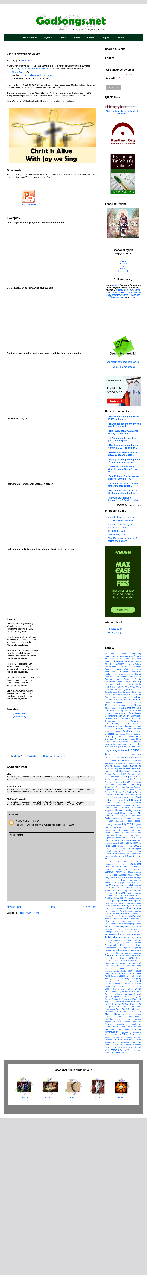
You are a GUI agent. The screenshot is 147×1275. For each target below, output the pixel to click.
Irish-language (129, 997)
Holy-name (118, 975)
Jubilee (138, 1009)
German (129, 944)
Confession (136, 875)
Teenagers (136, 1179)
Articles (137, 824)
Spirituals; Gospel (122, 1154)
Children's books (124, 863)
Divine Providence (120, 899)
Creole (117, 889)
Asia (139, 826)
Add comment (16, 835)
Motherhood (135, 1048)
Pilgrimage (109, 1078)
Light (118, 1024)
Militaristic (129, 1042)
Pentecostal (136, 1071)
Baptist (138, 834)
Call (115, 847)
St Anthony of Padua (128, 1156)
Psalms (121, 1091)
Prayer (116, 1084)
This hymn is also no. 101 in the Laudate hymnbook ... (123, 491)
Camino (138, 847)
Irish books (115, 998)
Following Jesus (127, 934)
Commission (135, 870)
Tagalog (108, 1179)
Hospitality (119, 978)
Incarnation (109, 992)
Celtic (119, 857)
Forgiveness (118, 936)
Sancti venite (136, 1123)
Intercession (120, 995)
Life (112, 1024)
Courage (128, 883)
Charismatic (135, 857)
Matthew (108, 1037)
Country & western (114, 883)
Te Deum (117, 1179)
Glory (138, 947)
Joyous (130, 1008)
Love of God (135, 1027)
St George (116, 1161)
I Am (124, 985)
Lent (123, 266)
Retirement (124, 1113)
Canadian (126, 849)
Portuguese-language (126, 1081)
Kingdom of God (118, 1013)
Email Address (113, 78)
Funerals (122, 942)
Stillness (137, 1174)
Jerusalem (122, 1003)
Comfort (108, 871)
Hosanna (109, 978)
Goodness (109, 960)
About (120, 38)
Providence (130, 1089)
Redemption (124, 1105)
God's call (109, 952)
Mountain (108, 1050)
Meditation (109, 1040)
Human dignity (133, 978)
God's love (119, 952)
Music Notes (118, 292)
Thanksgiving (119, 1181)
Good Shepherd (132, 957)
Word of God (134, 1204)
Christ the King (133, 865)
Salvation (114, 1123)
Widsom (108, 1205)
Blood (117, 841)
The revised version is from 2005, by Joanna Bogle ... (122, 453)
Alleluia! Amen (18, 72)
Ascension (109, 826)
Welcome (129, 1202)
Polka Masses (111, 1081)
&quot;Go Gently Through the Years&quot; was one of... (124, 460)
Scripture (118, 1130)
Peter (116, 1076)
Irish (107, 997)
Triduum (117, 1192)
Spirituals (108, 1154)
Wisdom (116, 1204)
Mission (129, 1045)
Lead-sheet (135, 1021)
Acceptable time (111, 811)
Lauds (117, 1021)
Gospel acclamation (132, 960)
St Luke (130, 1164)
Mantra (108, 1032)
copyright (124, 1210)
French (126, 939)
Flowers (108, 931)
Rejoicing (137, 1105)
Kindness (122, 1011)
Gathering (136, 942)
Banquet (108, 834)
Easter (23, 756)
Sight (115, 1143)
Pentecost (123, 271)
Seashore (114, 1133)
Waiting (124, 1199)
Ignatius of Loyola (134, 985)
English (108, 907)
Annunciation (110, 824)
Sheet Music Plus (124, 290)
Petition (124, 1076)
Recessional (110, 1102)
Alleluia (16, 756)
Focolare (116, 931)
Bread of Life (118, 844)
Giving (124, 947)
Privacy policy (114, 632)
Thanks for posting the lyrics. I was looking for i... (124, 425)
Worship (115, 1207)
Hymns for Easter (19, 714)
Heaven (137, 968)
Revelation (136, 1113)
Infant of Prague (133, 992)
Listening (127, 1024)
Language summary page (130, 1016)
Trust (132, 1191)
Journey (116, 1008)
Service (121, 1138)
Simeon (129, 1143)
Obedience (136, 1060)
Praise (108, 1083)
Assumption (110, 829)
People (76, 38)
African (137, 813)
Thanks (108, 1181)
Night (107, 1060)
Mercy (112, 1042)
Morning (137, 1045)
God (124, 949)
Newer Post (14, 906)
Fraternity (108, 939)
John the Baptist (133, 1006)
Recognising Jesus (130, 1102)
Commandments (120, 871)
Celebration (110, 857)
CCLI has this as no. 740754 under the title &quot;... (123, 484)
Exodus (117, 923)
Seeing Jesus (112, 1136)
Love (124, 1026)
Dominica (108, 901)
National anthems (113, 1053)
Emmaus (126, 904)
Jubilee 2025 (111, 1011)
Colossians (129, 868)
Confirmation (110, 878)
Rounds (130, 1115)
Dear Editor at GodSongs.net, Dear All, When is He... (123, 477)
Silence (122, 1143)
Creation (119, 886)
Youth (107, 1210)
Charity (138, 860)
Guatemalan (124, 965)
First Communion (122, 928)
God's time (116, 955)
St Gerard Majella (130, 1161)
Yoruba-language (134, 1207)
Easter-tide (110, 904)
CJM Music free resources (120, 521)
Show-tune (136, 1141)
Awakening (123, 831)
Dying (131, 901)
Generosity (110, 944)
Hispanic (116, 970)
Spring (134, 1154)
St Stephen (133, 1169)
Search (90, 38)
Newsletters (126, 1058)
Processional (136, 1087)
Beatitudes (128, 836)
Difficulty (109, 893)
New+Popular (30, 38)
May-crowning (135, 1037)
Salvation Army (124, 1123)
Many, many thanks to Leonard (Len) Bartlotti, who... (124, 499)
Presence (136, 1084)
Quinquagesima (123, 1100)
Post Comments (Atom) (29, 913)
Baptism (115, 834)
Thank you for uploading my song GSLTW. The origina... (123, 446)
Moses (107, 1048)
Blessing (137, 839)
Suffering (109, 1176)
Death (138, 889)
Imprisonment (135, 990)
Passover (129, 1068)
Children (110, 862)
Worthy (123, 1207)
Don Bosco (117, 901)
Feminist (108, 928)
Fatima (122, 926)
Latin (119, 1019)
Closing (119, 868)
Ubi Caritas (126, 1194)
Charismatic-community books (118, 860)
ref (64, 66)
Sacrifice (115, 1120)
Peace (116, 1071)
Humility (108, 982)
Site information (119, 1146)
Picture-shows (135, 1076)
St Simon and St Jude (115, 1169)
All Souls (136, 816)
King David (131, 1011)
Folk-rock (131, 931)
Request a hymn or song (123, 367)
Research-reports (123, 1110)
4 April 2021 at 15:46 (30, 821)
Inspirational (110, 995)
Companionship (111, 876)
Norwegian (114, 1060)
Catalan (126, 854)
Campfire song (111, 849)
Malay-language (134, 1029)
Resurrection (59, 756)
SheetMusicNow (118, 297)
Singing (108, 1146)
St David (126, 1159)
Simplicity (137, 1143)
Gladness (131, 947)
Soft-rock (129, 1149)
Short (127, 1141)
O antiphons (124, 1060)
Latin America (128, 1019)
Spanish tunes (110, 1151)
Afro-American (111, 816)
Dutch (125, 901)
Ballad (138, 831)
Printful (128, 292)
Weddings (119, 1202)
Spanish (137, 1149)
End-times (136, 904)
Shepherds (118, 1141)
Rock (107, 1115)
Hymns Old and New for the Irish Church (35, 68)
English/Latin (136, 912)
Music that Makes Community (122, 517)
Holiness (131, 970)
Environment (110, 915)
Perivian (115, 1073)
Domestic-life (136, 899)
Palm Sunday (134, 1065)
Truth (138, 1192)
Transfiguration (111, 1189)
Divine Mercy (129, 896)
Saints (122, 1120)
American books (133, 819)
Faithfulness (135, 923)
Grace (119, 962)
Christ (121, 865)
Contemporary (112, 881)
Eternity (113, 918)
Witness (124, 1205)
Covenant (137, 883)
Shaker (130, 1138)
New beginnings (112, 1058)
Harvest (119, 967)
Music (130, 1050)
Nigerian (137, 1058)
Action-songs (110, 813)
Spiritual (137, 1151)
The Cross (116, 1184)
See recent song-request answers (122, 360)
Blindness (109, 842)
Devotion (137, 891)
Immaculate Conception (117, 987)
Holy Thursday (118, 973)
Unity (116, 1197)
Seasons (122, 1133)
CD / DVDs (130, 844)
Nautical (108, 1055)
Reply (18, 829)
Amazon (115, 285)
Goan (120, 949)
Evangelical (120, 921)
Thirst (119, 1187)
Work (107, 1207)
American (118, 818)
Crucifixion (128, 888)
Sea (134, 1131)
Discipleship (135, 893)
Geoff (18, 821)
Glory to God (111, 949)
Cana (120, 849)
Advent (122, 261)
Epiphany (129, 915)
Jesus (137, 1002)
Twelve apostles (112, 1194)
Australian (124, 829)
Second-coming (134, 1133)
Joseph (108, 1008)
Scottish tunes (134, 1128)
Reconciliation (110, 1105)
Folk (123, 931)
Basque (119, 836)
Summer (137, 1176)
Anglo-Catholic (135, 821)
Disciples (121, 894)
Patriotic (108, 1071)
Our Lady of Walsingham (115, 1066)
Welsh (138, 1202)
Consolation (135, 878)
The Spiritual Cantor (117, 531)
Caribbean (116, 854)
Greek (107, 965)
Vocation (116, 1199)
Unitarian (108, 1197)
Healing (128, 967)
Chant (125, 857)
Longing (108, 1027)
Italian (107, 1003)
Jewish (107, 1006)
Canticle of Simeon (119, 852)
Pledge (118, 1078)
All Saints (125, 816)
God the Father (134, 949)
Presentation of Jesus (116, 1086)
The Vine (110, 1187)
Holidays (123, 970)
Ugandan (137, 1194)
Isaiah (120, 1000)
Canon (107, 852)
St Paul (138, 1166)
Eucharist (123, 917)
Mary (138, 1031)
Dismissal (109, 896)
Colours (138, 868)
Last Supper (110, 1019)
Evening (108, 923)
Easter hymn (26, 60)
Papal (121, 1068)
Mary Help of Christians (116, 1035)
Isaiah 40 (128, 1000)
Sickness (108, 1143)
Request (106, 38)
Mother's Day (120, 1048)
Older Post (89, 906)
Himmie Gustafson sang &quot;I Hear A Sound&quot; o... (123, 469)
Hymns (48, 38)
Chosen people (111, 865)
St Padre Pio (119, 1166)
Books (62, 38)
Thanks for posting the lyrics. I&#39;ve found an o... (123, 418)
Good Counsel (128, 955)
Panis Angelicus (111, 1068)
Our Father (135, 1063)
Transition (125, 1189)
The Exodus (127, 1184)
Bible (119, 839)
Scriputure (128, 1131)
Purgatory (127, 1095)
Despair (129, 891)
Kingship (130, 1013)
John (123, 1006)
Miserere (121, 1045)
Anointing (125, 824)
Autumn (115, 831)
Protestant (121, 1089)
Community (136, 873)
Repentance (123, 1107)
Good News (118, 957)
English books (120, 907)
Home (52, 906)
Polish (124, 1078)
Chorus (137, 862)
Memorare (129, 1040)
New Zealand (118, 1055)
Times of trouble (132, 1187)
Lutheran (109, 1029)
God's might (130, 952)
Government (110, 962)
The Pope (137, 1184)
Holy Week (131, 973)
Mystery (138, 1050)
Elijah (118, 904)
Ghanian (116, 947)
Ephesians (120, 915)
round (130, 1210)
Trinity (125, 1191)
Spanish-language (125, 1151)
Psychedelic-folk (133, 1092)
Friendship (136, 939)
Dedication (109, 891)
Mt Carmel (120, 1050)
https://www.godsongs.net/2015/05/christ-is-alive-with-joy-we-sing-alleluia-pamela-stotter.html (51, 778)
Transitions (136, 1189)
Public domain (113, 1094)
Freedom (118, 939)
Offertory (125, 1063)
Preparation (125, 1084)
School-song (110, 1125)
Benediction (110, 839)
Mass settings (134, 1035)
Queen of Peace (120, 1097)
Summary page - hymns (123, 1176)
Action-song (135, 811)
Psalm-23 (113, 1092)
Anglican (120, 821)
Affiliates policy (115, 629)
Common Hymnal (116, 534)
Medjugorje (119, 1040)
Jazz (114, 1003)
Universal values (127, 1197)
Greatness (136, 962)
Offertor (116, 1063)
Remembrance (111, 1108)
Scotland (123, 1125)
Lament (116, 1016)
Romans (114, 1115)
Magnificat (120, 1029)
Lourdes (117, 1027)
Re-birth (137, 1100)
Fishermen (136, 928)
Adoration (121, 813)
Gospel (119, 960)
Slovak (130, 1146)
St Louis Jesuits (119, 1164)
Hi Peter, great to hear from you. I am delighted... (122, 439)
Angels (108, 821)
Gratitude (126, 962)
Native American (127, 1053)
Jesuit (130, 1003)
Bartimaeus (110, 836)
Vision (138, 1197)
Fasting (115, 926)
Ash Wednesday (125, 826)
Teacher (126, 1179)
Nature (138, 1053)
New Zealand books (133, 1055)
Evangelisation (134, 920)
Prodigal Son (110, 1089)
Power (138, 1081)
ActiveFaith (134, 295)
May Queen (121, 1037)
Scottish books (120, 1128)
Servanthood (110, 1138)
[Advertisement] (123, 657)
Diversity (118, 896)
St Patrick (130, 1166)
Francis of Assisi (133, 936)
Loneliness (136, 1024)
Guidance (136, 965)
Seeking (125, 1136)
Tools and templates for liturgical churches (122, 112)
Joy (51, 756)
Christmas (123, 264)
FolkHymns (114, 934)
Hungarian (117, 982)
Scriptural (109, 1131)
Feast (128, 926)
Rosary (122, 1115)
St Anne (115, 1156)
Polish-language (134, 1078)
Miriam (114, 1045)
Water (129, 1199)
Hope (138, 975)
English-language (34, 756)
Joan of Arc (116, 1006)
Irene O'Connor (133, 995)
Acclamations (124, 811)
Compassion (124, 875)
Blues (124, 842)
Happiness (109, 968)
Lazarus (125, 1021)
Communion (124, 873)
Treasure (108, 1192)
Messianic (120, 1042)
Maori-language (119, 1032)
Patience (137, 1068)
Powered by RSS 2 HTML (128, 505)
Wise (133, 297)
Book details (134, 841)
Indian (119, 992)
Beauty (138, 836)
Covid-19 (109, 886)
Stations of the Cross (123, 1174)
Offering (108, 1063)
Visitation (108, 1199)
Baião (131, 831)
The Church (131, 1181)
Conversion (125, 881)
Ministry (138, 1042)
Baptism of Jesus (127, 834)
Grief (115, 965)
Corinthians (136, 881)
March (130, 1032)
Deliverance (120, 891)
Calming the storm (126, 847)
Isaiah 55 (137, 1000)
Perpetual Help (125, 1073)
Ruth (116, 1118)
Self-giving (136, 1136)
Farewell (108, 926)
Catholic (137, 854)
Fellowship (136, 926)
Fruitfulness (109, 942)
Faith (124, 923)
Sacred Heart (127, 1118)
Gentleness (120, 944)
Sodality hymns (118, 1149)
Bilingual (127, 839)
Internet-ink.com (120, 295)
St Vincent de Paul (129, 1171)
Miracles (108, 1045)
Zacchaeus (115, 1210)
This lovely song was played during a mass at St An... (123, 432)
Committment (111, 873)
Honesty (129, 976)
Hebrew (108, 970)
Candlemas (136, 849)
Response (137, 1110)
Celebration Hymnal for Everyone (38, 75)
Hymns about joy (19, 717)
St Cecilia (116, 1159)
